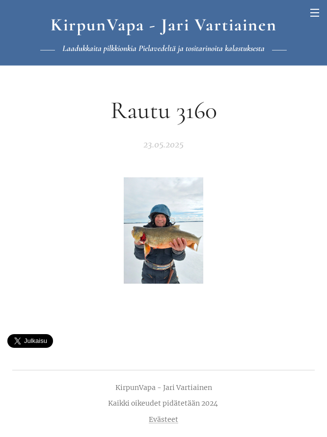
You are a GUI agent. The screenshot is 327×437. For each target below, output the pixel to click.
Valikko (314, 12)
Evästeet (163, 419)
